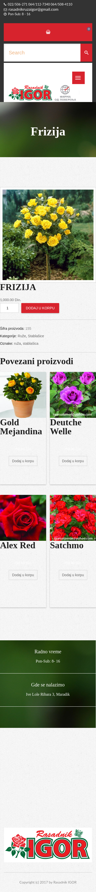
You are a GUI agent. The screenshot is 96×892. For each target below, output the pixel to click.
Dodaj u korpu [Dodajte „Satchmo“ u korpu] (73, 575)
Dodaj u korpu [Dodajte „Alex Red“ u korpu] (23, 575)
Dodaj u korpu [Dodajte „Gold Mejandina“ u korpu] (23, 461)
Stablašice (36, 336)
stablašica (30, 343)
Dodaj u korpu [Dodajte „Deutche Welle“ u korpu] (73, 461)
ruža (17, 343)
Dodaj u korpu (40, 308)
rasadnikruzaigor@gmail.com (33, 9)
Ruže (22, 336)
